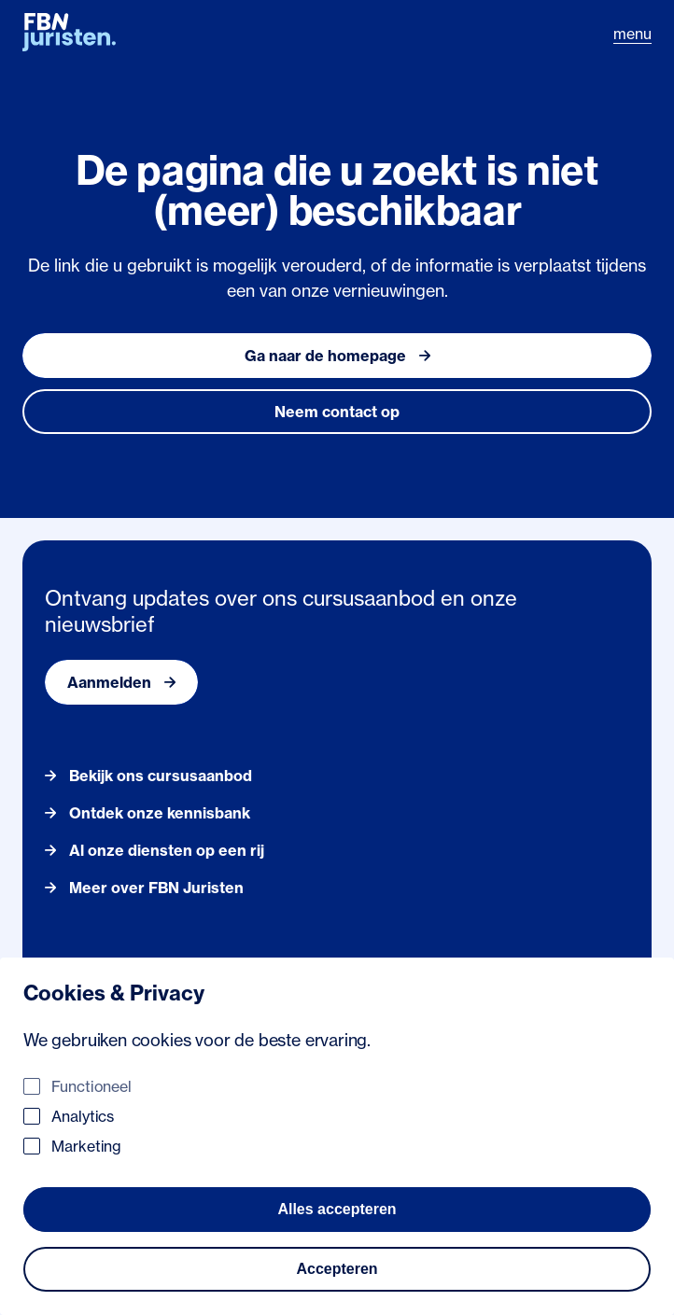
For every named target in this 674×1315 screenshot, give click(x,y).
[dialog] (337, 1136)
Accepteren (336, 1269)
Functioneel (91, 1086)
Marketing (86, 1146)
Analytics (82, 1116)
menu (632, 33)
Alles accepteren (336, 1209)
